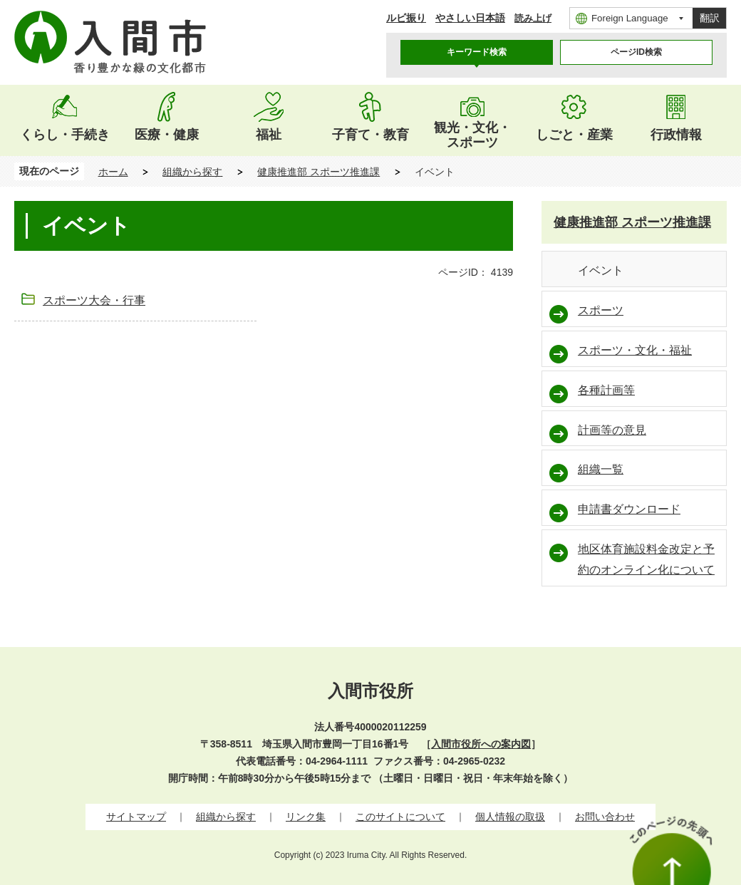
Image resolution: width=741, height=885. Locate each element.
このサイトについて (400, 816)
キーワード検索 (477, 52)
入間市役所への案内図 (481, 744)
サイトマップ (136, 816)
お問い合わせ (605, 816)
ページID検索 (636, 52)
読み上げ (532, 18)
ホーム (113, 171)
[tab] (476, 52)
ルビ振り (406, 18)
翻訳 (710, 18)
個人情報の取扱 (510, 816)
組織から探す (192, 171)
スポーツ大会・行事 (94, 300)
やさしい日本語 (470, 18)
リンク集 (306, 816)
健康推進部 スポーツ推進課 (318, 171)
